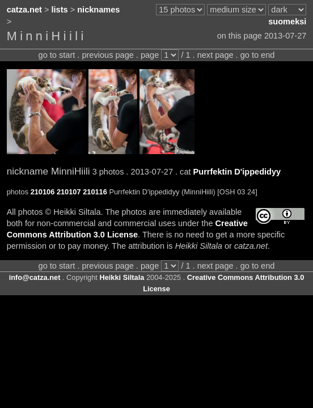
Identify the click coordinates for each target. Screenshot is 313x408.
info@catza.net (35, 277)
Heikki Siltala (121, 277)
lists (60, 9)
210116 (95, 192)
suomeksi (287, 21)
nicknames (98, 9)
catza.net (24, 9)
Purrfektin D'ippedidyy (237, 171)
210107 (69, 192)
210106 (43, 192)
